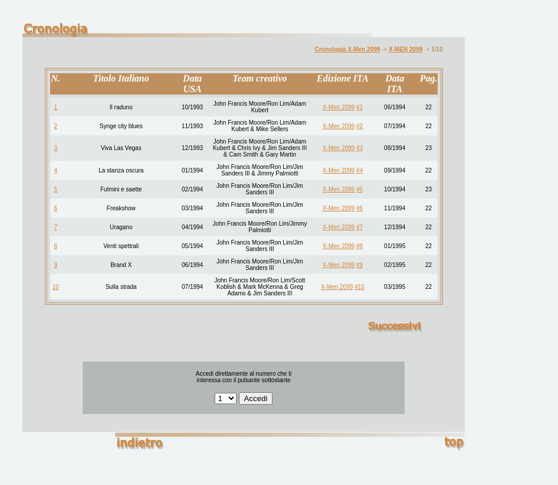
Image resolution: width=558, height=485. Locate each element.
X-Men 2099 (339, 107)
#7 (359, 227)
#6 (359, 208)
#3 (359, 148)
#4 (359, 170)
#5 (359, 189)
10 (55, 287)
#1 (359, 107)
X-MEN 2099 (405, 49)
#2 (359, 126)
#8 (359, 246)
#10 (360, 287)
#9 (359, 265)
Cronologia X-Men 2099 (347, 49)
